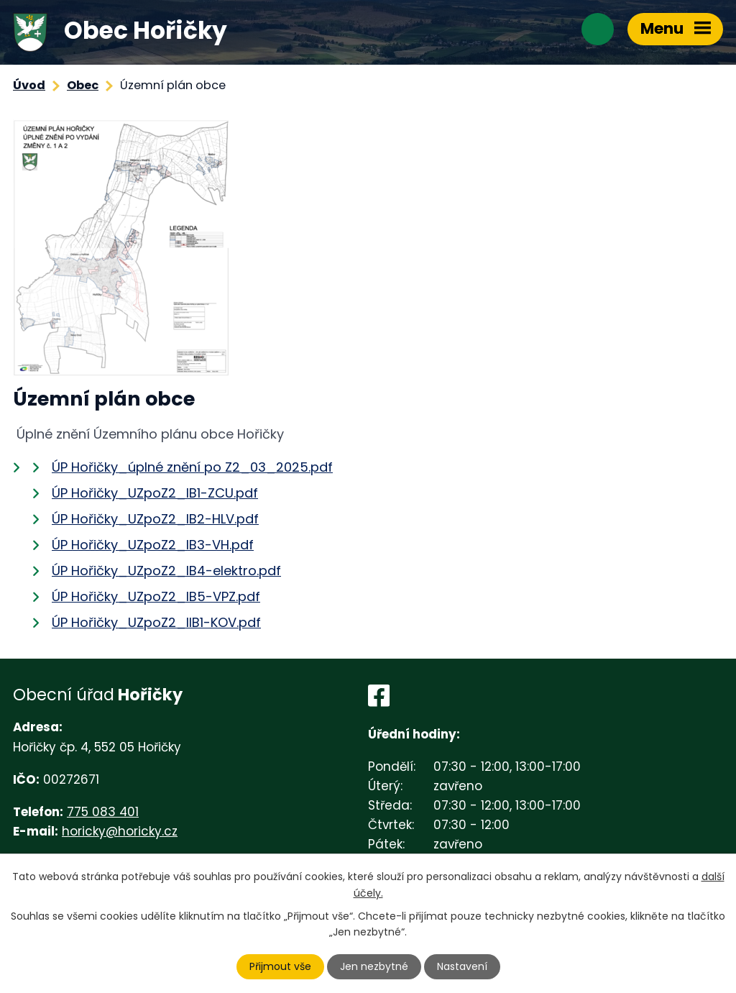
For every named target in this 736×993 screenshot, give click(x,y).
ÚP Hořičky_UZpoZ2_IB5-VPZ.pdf (156, 596)
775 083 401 (103, 811)
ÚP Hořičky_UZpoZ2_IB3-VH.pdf (153, 545)
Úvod (29, 85)
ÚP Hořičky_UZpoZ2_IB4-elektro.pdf (166, 571)
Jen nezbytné (374, 966)
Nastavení (462, 966)
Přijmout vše (280, 966)
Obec (82, 85)
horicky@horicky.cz (120, 831)
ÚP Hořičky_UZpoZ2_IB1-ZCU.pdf (155, 493)
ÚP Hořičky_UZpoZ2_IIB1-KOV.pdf (156, 622)
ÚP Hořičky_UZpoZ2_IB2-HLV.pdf (155, 519)
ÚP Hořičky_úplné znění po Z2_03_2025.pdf (192, 467)
